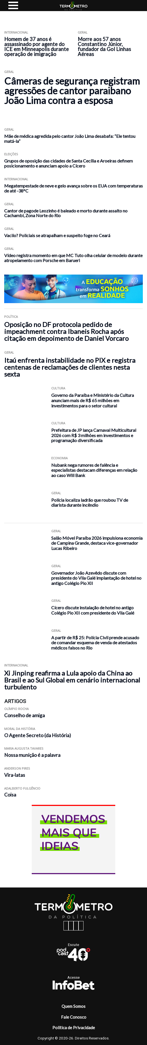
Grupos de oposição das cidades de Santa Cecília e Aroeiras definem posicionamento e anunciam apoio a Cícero (68, 163)
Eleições (11, 154)
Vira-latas (14, 775)
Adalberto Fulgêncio (22, 788)
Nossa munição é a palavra (32, 755)
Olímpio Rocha (16, 709)
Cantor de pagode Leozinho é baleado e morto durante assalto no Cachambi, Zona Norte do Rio (66, 213)
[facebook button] (65, 925)
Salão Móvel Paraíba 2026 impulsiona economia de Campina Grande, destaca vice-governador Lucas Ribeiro (97, 543)
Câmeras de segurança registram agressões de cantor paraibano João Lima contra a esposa (72, 90)
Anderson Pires (17, 768)
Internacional (16, 32)
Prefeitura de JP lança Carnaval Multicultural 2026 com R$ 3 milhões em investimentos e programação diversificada (93, 435)
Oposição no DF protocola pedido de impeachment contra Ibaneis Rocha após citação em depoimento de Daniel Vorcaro (66, 331)
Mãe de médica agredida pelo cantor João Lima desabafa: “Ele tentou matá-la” (69, 138)
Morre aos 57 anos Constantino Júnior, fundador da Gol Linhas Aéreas (104, 46)
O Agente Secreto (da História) (37, 735)
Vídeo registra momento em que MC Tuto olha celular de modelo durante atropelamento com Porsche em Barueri (73, 258)
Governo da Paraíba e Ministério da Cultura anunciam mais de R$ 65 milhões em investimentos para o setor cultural (92, 400)
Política (11, 316)
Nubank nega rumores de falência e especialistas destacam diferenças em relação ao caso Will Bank (94, 470)
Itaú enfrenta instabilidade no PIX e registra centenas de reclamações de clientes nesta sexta (69, 367)
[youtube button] (81, 925)
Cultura (58, 388)
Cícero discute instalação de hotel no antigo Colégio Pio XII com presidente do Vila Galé (92, 610)
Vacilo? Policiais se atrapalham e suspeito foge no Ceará (57, 235)
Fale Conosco (73, 1016)
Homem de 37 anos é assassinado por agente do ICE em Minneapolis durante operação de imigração (36, 46)
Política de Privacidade (73, 1027)
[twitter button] (76, 925)
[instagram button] (71, 925)
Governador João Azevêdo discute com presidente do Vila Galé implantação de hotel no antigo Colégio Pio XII (96, 578)
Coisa (10, 795)
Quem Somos (73, 1006)
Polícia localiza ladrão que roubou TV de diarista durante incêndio (89, 502)
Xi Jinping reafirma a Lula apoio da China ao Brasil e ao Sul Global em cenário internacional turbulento (72, 680)
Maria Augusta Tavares (23, 748)
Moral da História (19, 729)
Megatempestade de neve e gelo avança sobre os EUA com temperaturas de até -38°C (73, 188)
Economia (59, 458)
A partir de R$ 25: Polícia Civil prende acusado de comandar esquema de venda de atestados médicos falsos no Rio (95, 642)
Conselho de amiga (24, 715)
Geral (82, 32)
